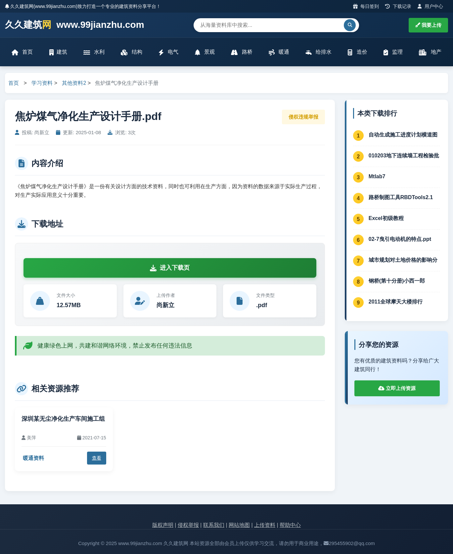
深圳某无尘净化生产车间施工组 (63, 419)
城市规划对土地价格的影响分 (403, 260)
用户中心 (430, 6)
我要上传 (428, 25)
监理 (393, 52)
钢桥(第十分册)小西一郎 (397, 281)
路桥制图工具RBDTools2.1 (401, 197)
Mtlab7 (377, 176)
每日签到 (366, 6)
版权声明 (162, 525)
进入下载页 (170, 267)
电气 (168, 52)
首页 (22, 52)
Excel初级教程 (386, 218)
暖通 (279, 52)
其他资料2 (74, 83)
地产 (430, 52)
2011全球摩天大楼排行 (396, 302)
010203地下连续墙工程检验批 (404, 155)
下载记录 (398, 6)
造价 (357, 52)
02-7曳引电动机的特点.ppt (400, 239)
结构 (131, 52)
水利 (94, 52)
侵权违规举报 (303, 117)
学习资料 (42, 83)
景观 (205, 52)
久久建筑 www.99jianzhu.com (74, 25)
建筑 (58, 52)
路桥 (241, 52)
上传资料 (264, 525)
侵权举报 (188, 525)
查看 (96, 458)
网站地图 (239, 525)
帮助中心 (290, 525)
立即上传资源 (397, 388)
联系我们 (213, 525)
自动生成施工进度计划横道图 (403, 135)
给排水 (319, 52)
